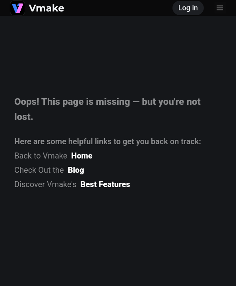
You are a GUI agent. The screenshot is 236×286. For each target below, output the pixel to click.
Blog (76, 170)
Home (81, 155)
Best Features (105, 184)
